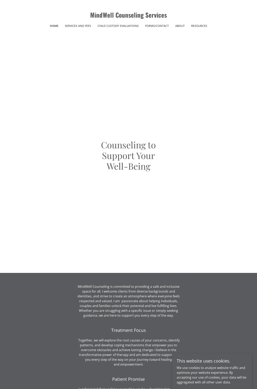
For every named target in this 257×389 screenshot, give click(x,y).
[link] (128, 16)
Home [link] (54, 26)
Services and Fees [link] (78, 26)
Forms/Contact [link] (157, 26)
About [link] (180, 26)
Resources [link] (199, 26)
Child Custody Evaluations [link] (118, 26)
